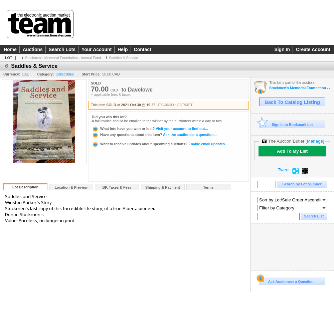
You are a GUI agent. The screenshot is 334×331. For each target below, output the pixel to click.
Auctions (33, 49)
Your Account (96, 49)
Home (10, 49)
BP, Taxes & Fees (117, 187)
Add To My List (292, 151)
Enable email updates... (160, 144)
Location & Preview (71, 187)
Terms (208, 187)
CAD (25, 74)
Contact (142, 49)
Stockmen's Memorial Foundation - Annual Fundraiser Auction (299, 88)
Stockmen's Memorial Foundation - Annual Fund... (64, 58)
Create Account (313, 49)
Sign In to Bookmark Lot (286, 124)
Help (123, 49)
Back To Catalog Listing (292, 102)
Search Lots (62, 49)
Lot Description (25, 187)
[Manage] (314, 141)
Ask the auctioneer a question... (154, 135)
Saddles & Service (123, 58)
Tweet (284, 170)
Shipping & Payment (162, 187)
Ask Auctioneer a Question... (287, 281)
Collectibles (64, 74)
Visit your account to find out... (150, 129)
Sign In (282, 49)
